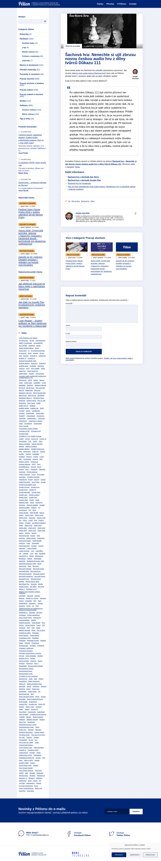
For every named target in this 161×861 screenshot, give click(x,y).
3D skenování (23, 340)
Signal (28, 689)
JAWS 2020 (23, 528)
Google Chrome (24, 487)
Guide (37, 500)
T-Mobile (22, 717)
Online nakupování (33, 615)
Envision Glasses (24, 464)
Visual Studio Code (25, 765)
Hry (39, 507)
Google (43, 482)
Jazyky (21, 533)
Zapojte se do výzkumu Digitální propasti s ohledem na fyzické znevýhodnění (30, 261)
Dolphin (42, 451)
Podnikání (35, 633)
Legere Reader (32, 548)
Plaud (33, 630)
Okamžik (32, 612)
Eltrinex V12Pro (24, 462)
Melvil (39, 564)
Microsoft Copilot (38, 569)
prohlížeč (33, 646)
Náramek (30, 596)
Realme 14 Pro (24, 658)
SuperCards (32, 712)
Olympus (39, 612)
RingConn (29, 663)
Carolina (22, 413)
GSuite (31, 500)
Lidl (20, 553)
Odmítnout (135, 855)
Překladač (22, 640)
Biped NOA (29, 390)
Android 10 (33, 356)
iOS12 (25, 520)
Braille (38, 403)
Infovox (41, 513)
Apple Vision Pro (32, 371)
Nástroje (22, 598)
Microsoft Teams (39, 576)
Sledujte (78, 834)
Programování (23, 646)
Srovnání (38, 707)
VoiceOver (38, 770)
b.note (44, 383)
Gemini (43, 479)
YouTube (22, 783)
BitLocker (37, 390)
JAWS (21, 525)
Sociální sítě (33, 704)
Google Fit (32, 490)
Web (26, 773)
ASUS (30, 380)
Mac (36, 553)
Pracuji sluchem (29, 79)
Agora (37, 348)
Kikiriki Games (31, 538)
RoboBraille (23, 666)
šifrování (43, 686)
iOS (20, 520)
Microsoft (36, 566)
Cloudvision (28, 423)
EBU (20, 459)
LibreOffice (39, 551)
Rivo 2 (36, 663)
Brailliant (32, 406)
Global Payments (24, 482)
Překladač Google (33, 640)
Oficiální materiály (30, 70)
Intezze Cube (41, 518)
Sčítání (41, 679)
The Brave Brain (24, 735)
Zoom (36, 786)
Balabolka (22, 385)
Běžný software (30, 114)
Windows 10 (41, 775)
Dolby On (35, 451)
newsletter (28, 601)
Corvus (27, 439)
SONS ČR (41, 704)
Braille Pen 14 (23, 406)
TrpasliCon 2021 (33, 750)
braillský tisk (34, 408)
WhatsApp (39, 773)
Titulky (37, 742)
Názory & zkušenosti (31, 65)
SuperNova (41, 712)
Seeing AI (22, 684)
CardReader (36, 411)
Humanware (23, 510)
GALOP (36, 479)
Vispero (32, 763)
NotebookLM (23, 603)
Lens (32, 551)
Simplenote (22, 691)
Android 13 (22, 358)
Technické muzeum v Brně (27, 725)
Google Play (33, 497)
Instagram (32, 518)
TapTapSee (31, 722)
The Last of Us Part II (38, 735)
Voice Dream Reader (26, 768)
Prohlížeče (40, 646)
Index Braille (34, 513)
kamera (34, 533)
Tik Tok (30, 740)
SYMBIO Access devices (38, 714)
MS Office (33, 586)
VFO (43, 758)
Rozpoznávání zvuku (26, 674)
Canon (28, 411)
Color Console (23, 426)
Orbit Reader (36, 623)
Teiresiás (31, 730)
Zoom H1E (38, 788)
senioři (29, 686)
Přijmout (119, 855)
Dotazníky (26, 34)
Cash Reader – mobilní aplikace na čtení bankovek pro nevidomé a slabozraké (32, 323)
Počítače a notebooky (32, 56)
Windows (32, 775)
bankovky (30, 385)
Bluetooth (22, 400)
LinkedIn (25, 553)
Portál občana (34, 635)
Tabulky (28, 717)
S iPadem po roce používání (28, 676)
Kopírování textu (24, 546)
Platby (38, 628)
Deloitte (21, 446)
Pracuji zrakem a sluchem (31, 95)
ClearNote (22, 418)
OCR (37, 606)
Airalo (30, 353)
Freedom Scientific (33, 477)
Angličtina (33, 366)
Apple (43, 368)
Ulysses (38, 758)
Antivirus (22, 368)
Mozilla (40, 584)
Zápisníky (27, 60)
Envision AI (34, 462)
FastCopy (22, 472)
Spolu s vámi (30, 707)
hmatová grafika (24, 507)
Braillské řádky (30, 43)
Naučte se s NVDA (32, 598)
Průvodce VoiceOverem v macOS (30, 653)
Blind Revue (32, 395)
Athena (41, 380)
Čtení (40, 441)
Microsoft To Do (24, 579)
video (20, 760)
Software (26, 105)
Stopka (27, 709)
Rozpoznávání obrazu (26, 668)
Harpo (32, 502)
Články (100, 4)
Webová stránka (71, 341)
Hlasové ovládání (32, 505)
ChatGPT (22, 416)
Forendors (22, 477)
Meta (29, 566)
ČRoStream (23, 441)
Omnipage (22, 615)
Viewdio (37, 760)
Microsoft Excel (35, 571)
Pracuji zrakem (29, 90)
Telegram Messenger (26, 732)
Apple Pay (22, 371)
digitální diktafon (24, 449)
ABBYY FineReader (25, 343)
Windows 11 (23, 778)
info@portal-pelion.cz (41, 835)
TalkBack (22, 719)
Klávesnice (41, 538)
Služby (25, 101)
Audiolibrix (36, 383)
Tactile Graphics (38, 717)
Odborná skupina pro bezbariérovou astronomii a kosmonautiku (31, 609)
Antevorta (40, 366)
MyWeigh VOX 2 (31, 589)
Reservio (33, 661)
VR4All (21, 773)
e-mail (42, 457)
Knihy (28, 543)
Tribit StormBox (39, 747)
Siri (39, 691)
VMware (35, 765)
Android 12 (42, 356)
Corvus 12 (42, 439)
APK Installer (35, 368)
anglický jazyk (23, 366)
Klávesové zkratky (25, 541)
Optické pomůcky (24, 623)
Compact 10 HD (24, 431)
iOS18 (31, 520)
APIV (28, 368)
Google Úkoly (23, 500)
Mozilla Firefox (24, 586)
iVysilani (27, 523)
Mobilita (21, 581)
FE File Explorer (32, 472)
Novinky (40, 603)
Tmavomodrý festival (26, 745)
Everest (33, 467)
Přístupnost (35, 643)
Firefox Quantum (24, 474)
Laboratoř (22, 548)
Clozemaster (37, 423)
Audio (21, 383)
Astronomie (23, 380)
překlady (43, 640)
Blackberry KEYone (25, 393)
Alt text (42, 353)
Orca (43, 623)
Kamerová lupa (24, 536)
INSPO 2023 (29, 515)
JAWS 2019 (37, 525)
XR (40, 781)
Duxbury (29, 457)
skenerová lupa (24, 694)
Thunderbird (23, 740)
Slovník (43, 696)
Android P (34, 363)
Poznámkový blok (25, 638)
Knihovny (22, 543)
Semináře (22, 686)
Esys (38, 464)
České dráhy (40, 413)
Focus (34, 474)
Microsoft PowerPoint (26, 576)
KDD (38, 536)
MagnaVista (39, 556)
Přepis (21, 643)
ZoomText (22, 791)
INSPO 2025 (23, 518)
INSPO (21, 515)
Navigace (43, 598)
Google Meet (23, 497)
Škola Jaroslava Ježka (26, 696)
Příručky (110, 4)
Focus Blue (40, 474)
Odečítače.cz (23, 612)
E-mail (68, 333)
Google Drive (23, 490)
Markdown (22, 558)
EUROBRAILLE (24, 467)
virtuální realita (24, 763)
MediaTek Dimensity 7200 (35, 561)
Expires (21, 469)
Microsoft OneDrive (25, 574)
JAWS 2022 (41, 528)
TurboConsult (23, 753)
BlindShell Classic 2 (25, 398)
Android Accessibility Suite (27, 361)
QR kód (21, 656)
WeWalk (32, 773)
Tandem (42, 719)
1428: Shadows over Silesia (28, 338)
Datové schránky (37, 444)
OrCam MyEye (30, 625)
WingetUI (32, 778)
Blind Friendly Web (39, 393)
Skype (37, 696)
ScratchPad (23, 681)
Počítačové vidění (25, 633)
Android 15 (31, 358)
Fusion (30, 479)
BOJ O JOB (41, 400)
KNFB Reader (37, 541)
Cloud (21, 423)
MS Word (41, 586)
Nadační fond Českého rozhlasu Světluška (29, 592)
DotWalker (35, 454)
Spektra (21, 707)
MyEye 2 (22, 589)
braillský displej (24, 408)
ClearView (41, 418)
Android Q (42, 363)
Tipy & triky (27, 119)
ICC (29, 510)
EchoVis (35, 459)
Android (25, 356)
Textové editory (39, 732)
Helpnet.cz (39, 502)
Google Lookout (34, 495)
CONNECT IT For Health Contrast (30, 436)
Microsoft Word (36, 579)
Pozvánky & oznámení (32, 74)
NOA (39, 601)
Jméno (68, 325)
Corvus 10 (34, 439)
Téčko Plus (22, 730)
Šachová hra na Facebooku (79, 183)
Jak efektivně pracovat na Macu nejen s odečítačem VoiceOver (31, 286)
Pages (38, 625)
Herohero (22, 505)
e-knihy (35, 457)
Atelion (35, 380)
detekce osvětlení (31, 446)
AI (29, 351)
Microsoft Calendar (25, 569)
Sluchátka (22, 699)
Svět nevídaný (23, 714)
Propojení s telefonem (26, 648)
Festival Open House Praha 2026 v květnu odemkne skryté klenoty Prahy (30, 213)
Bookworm (22, 403)
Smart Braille (23, 702)
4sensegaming (40, 340)
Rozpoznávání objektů (35, 666)
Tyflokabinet (37, 755)
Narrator (37, 596)
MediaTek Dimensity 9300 (27, 564)
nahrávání (22, 596)
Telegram (38, 730)
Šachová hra (23, 679)
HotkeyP (34, 507)
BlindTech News (38, 398)
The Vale (22, 737)
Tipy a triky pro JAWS (26, 742)
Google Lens (23, 495)
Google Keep (36, 492)
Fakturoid (42, 469)
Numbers (22, 606)
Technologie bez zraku (26, 727)
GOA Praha (35, 482)
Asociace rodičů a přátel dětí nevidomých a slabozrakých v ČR (32, 377)
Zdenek (38, 783)
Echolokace (27, 459)
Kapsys (32, 536)
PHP (28, 628)
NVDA (28, 606)
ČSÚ (29, 441)
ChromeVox (40, 416)
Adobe (38, 345)
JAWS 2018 (28, 525)
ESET (34, 464)
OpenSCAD (37, 617)
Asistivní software (31, 110)
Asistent (31, 373)
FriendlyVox (23, 479)
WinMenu (39, 778)
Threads (36, 737)
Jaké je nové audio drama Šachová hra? (89, 73)
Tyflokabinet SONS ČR (26, 758)
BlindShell (41, 395)
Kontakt (132, 4)
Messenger (22, 566)
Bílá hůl (21, 390)
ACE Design (23, 345)
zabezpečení (30, 783)
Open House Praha (25, 617)
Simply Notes (32, 691)
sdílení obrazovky (34, 681)
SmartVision (33, 702)
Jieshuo (27, 533)
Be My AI (22, 388)
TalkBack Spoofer (32, 719)
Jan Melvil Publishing (39, 523)
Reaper (32, 658)
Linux (31, 553)
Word (29, 781)
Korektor (34, 546)
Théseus (29, 737)
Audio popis (28, 383)
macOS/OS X (23, 556)
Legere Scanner (24, 551)
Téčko (37, 727)
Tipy (35, 740)
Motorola (34, 584)
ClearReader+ (31, 418)
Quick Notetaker (30, 656)
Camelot (22, 411)
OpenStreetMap (24, 620)
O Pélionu (121, 4)
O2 (33, 606)
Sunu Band (22, 712)
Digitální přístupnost (37, 449)
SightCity (22, 689)
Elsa (40, 459)
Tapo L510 (22, 722)
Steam (21, 709)
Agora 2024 (23, 351)
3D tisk (32, 340)
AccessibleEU (38, 343)
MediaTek (22, 561)
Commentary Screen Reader (28, 428)
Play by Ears (41, 630)
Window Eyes (23, 775)
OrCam (21, 625)
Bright (42, 408)
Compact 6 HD (36, 431)
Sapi (35, 679)
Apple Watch (23, 373)
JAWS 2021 (32, 528)
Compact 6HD (23, 434)
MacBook (42, 553)
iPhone (21, 523)
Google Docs (35, 487)
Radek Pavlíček (83, 213)
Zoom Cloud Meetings (26, 788)
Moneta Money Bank (32, 581)
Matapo (29, 558)
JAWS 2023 (23, 530)
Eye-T (27, 469)
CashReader (30, 413)
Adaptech (32, 345)
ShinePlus (36, 686)
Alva (20, 356)
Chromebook (31, 416)
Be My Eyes (30, 388)
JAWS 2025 (41, 530)
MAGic (31, 556)
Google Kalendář (24, 492)
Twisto (38, 753)
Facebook (34, 469)
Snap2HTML (23, 704)
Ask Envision (40, 373)
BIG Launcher (40, 388)
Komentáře (35, 543)
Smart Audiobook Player (35, 699)
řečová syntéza (24, 661)
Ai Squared (22, 353)
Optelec (33, 620)
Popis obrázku (23, 635)
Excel (39, 467)
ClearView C (23, 421)
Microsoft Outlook (39, 574)
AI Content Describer (38, 351)
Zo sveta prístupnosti (26, 786)
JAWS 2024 (32, 530)
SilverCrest (35, 689)
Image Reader (23, 513)
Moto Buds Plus (24, 584)
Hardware (26, 39)
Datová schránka (24, 444)
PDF (43, 625)
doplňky (21, 454)
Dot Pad (28, 454)
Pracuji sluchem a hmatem (32, 84)
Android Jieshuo (24, 363)
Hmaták (42, 505)
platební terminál (24, 630)
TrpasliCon (22, 750)
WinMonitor (23, 781)
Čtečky (35, 441)
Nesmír (21, 601)
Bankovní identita (40, 385)
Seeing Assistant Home (34, 684)
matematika (37, 558)
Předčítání (35, 638)
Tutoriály (32, 753)
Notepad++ (32, 603)
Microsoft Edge (24, 571)
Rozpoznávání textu (25, 671)
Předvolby (150, 855)
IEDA (34, 510)
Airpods (35, 353)
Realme (40, 656)
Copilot (21, 439)
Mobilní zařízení (30, 52)
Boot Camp (31, 403)
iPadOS (41, 520)
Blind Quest (23, 395)
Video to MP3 (28, 760)
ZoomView (30, 791)
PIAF (33, 628)
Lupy (25, 47)
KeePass (22, 538)
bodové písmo (31, 400)
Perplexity (22, 628)
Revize (40, 661)
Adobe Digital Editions (26, 348)
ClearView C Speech (35, 421)
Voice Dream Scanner (26, 770)
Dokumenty (27, 451)
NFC (35, 601)
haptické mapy (24, 502)
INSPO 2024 (39, 515)
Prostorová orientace (26, 651)
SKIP (32, 694)
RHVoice (22, 663)
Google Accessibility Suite (27, 485)
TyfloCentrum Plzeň (25, 755)
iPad (35, 520)
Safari (31, 679)
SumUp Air (34, 709)
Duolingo (22, 457)
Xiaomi (35, 781)
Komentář (69, 303)
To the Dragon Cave (25, 747)
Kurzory (40, 546)
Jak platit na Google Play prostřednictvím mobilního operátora (31, 305)
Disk (20, 451)
